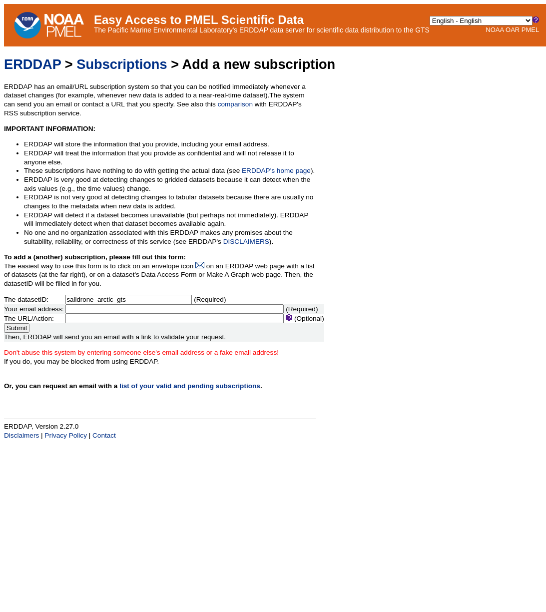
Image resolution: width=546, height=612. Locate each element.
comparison (235, 104)
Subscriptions (121, 64)
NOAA (495, 29)
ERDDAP (32, 64)
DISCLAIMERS (246, 241)
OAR (513, 29)
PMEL (530, 29)
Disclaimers (21, 435)
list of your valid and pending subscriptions (189, 386)
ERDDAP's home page (276, 170)
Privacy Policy (65, 435)
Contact (104, 435)
